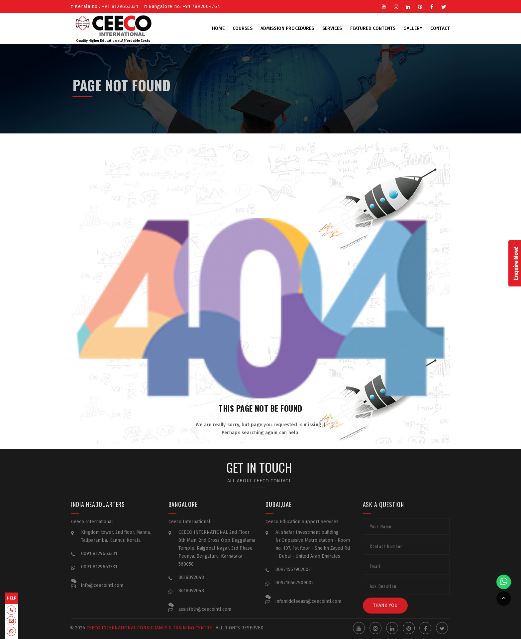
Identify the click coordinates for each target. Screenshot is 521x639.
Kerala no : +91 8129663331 (106, 6)
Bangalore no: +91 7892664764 (182, 6)
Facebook (432, 6)
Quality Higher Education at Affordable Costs (113, 27)
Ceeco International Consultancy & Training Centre (143, 628)
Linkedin (408, 6)
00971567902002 (293, 575)
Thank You (385, 610)
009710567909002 (294, 588)
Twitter (444, 6)
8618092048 (191, 583)
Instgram (396, 6)
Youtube (384, 6)
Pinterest (420, 6)
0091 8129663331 (99, 559)
